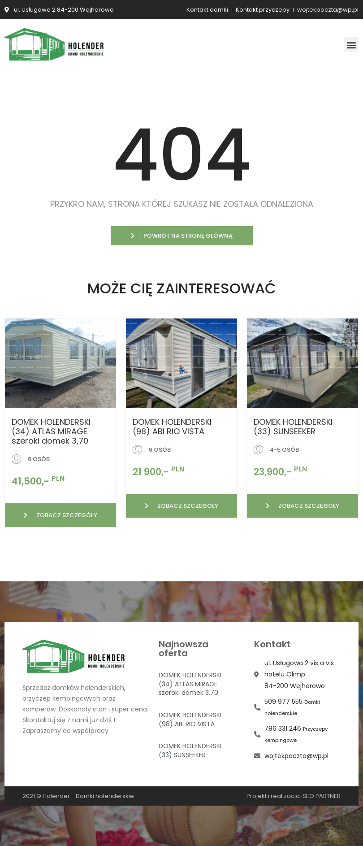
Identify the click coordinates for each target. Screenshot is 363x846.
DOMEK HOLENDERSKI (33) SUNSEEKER (293, 426)
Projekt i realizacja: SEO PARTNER (293, 796)
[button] (351, 44)
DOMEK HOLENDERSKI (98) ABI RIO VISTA (172, 426)
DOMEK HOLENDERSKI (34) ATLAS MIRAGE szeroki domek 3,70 (51, 431)
